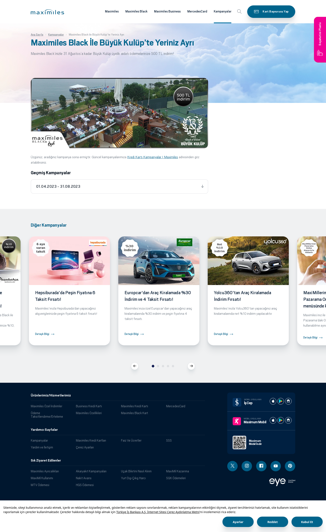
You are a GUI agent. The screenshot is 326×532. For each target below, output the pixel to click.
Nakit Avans (83, 478)
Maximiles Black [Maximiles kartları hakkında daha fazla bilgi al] (136, 11)
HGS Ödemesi (85, 485)
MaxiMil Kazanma (177, 471)
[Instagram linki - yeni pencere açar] (247, 466)
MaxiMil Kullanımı (42, 478)
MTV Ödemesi (40, 485)
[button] (47, 11)
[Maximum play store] (280, 420)
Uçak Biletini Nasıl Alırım (136, 471)
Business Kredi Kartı (89, 406)
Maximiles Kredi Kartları (91, 440)
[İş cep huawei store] (288, 401)
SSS (169, 440)
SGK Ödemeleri (176, 478)
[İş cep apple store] (273, 401)
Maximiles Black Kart (134, 413)
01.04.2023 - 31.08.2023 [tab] (58, 186)
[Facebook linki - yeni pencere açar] (261, 466)
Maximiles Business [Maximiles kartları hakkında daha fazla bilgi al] (167, 11)
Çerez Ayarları (85, 447)
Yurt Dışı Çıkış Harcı (133, 478)
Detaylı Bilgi (42, 334)
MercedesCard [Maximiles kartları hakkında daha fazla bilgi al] (197, 11)
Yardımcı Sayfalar (44, 430)
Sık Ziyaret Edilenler (46, 460)
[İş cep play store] (280, 401)
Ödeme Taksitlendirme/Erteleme (47, 414)
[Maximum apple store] (273, 420)
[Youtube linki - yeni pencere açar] (275, 466)
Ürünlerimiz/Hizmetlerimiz (51, 395)
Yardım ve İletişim (42, 447)
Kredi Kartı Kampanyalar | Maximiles (152, 157)
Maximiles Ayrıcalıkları (45, 471)
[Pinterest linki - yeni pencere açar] (290, 466)
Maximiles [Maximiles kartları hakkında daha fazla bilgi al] (112, 11)
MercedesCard (175, 406)
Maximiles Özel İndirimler (46, 406)
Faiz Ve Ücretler (131, 440)
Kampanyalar (39, 440)
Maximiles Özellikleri (89, 413)
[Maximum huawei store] (288, 420)
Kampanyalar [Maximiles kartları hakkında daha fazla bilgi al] (222, 11)
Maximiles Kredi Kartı (134, 406)
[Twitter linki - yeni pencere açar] (232, 466)
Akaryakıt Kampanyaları (91, 471)
